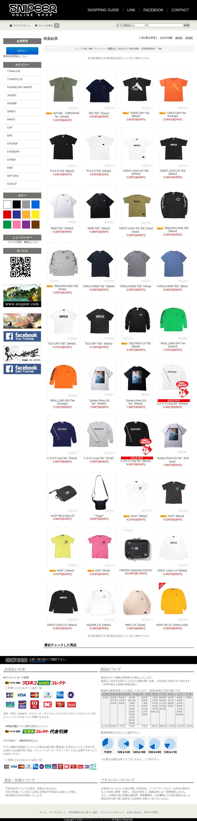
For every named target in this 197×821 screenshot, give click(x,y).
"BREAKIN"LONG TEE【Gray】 (62, 288)
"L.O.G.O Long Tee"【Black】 (136, 461)
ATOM (154, 812)
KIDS (10, 167)
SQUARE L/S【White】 (99, 625)
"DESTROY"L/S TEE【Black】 (136, 345)
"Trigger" (99, 516)
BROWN (35, 225)
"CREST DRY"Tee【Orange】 (172, 115)
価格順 (178, 37)
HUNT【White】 (135, 516)
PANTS (11, 119)
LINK (131, 10)
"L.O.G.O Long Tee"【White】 (173, 403)
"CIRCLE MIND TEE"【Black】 (99, 286)
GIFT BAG (12, 175)
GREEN (7, 225)
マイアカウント (21, 25)
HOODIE (12, 103)
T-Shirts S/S (13, 71)
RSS (146, 812)
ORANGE (26, 214)
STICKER (12, 143)
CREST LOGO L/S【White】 (172, 570)
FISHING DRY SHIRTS (19, 87)
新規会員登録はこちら (15, 56)
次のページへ (142, 58)
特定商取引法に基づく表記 (83, 812)
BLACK (17, 204)
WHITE (7, 204)
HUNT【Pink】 (99, 570)
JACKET (11, 95)
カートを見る (49, 25)
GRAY (26, 204)
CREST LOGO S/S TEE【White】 (136, 172)
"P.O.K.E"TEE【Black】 (62, 171)
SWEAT (11, 111)
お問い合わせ (134, 812)
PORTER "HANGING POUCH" (136, 570)
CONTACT (180, 10)
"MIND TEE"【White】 (62, 228)
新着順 (189, 37)
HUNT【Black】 (172, 516)
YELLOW (35, 214)
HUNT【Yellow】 (62, 570)
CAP (9, 127)
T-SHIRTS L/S (14, 79)
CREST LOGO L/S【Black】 (62, 625)
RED (7, 214)
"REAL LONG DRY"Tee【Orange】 (62, 402)
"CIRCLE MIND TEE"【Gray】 (136, 286)
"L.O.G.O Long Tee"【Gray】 (99, 458)
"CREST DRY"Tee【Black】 (136, 115)
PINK (17, 225)
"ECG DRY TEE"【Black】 (99, 343)
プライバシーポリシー (112, 812)
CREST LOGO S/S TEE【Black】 (173, 172)
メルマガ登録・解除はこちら (23, 242)
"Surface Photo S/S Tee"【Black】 (136, 402)
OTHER (11, 159)
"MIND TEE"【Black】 (99, 228)
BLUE (35, 204)
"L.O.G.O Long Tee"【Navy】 (62, 458)
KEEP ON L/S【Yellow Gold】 (172, 625)
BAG (9, 135)
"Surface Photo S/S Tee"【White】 (99, 402)
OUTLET (12, 184)
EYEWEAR (13, 151)
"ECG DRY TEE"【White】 (62, 343)
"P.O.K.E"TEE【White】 (99, 171)
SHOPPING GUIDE (103, 10)
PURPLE (26, 225)
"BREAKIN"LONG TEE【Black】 (173, 230)
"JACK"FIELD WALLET (62, 516)
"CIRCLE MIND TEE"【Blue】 (173, 286)
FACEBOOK (153, 10)
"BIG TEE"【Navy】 (99, 113)
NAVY (17, 214)
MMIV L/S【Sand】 (135, 625)
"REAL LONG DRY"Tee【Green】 (172, 345)
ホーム (43, 812)
